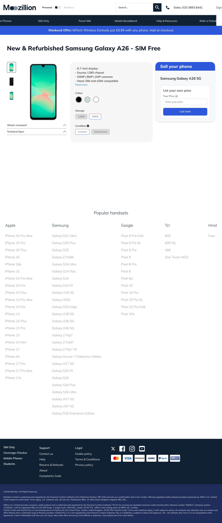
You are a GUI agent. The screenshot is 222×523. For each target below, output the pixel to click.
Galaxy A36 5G (63, 314)
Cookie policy (83, 453)
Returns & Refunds (51, 464)
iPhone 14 (12, 314)
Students (9, 463)
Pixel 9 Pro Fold (132, 236)
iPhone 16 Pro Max (18, 236)
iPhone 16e (13, 264)
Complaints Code (50, 476)
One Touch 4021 (177, 257)
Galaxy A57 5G (63, 406)
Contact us (46, 453)
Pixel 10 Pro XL (132, 300)
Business (69, 7)
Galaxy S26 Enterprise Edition (73, 413)
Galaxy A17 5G (63, 364)
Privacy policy (84, 464)
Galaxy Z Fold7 (63, 342)
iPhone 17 (12, 349)
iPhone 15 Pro (15, 285)
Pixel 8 (126, 271)
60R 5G (170, 243)
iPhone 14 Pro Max (18, 300)
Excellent (82, 131)
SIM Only (49, 21)
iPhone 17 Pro (15, 364)
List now (185, 111)
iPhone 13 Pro (15, 328)
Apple (10, 225)
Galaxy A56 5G (63, 328)
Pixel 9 (126, 257)
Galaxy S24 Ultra (64, 264)
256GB (95, 116)
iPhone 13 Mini (15, 342)
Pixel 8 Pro (128, 264)
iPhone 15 (12, 271)
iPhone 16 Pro (15, 243)
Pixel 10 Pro (129, 293)
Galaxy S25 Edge (64, 307)
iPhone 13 (12, 335)
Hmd (212, 225)
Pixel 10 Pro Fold (133, 307)
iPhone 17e (13, 378)
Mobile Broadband (131, 21)
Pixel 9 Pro (128, 250)
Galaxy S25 (60, 250)
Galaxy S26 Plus (64, 385)
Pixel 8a (127, 278)
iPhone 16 (12, 257)
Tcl (167, 225)
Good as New (100, 131)
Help (42, 459)
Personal (47, 7)
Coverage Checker (15, 452)
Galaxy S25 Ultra (64, 236)
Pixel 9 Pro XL (131, 243)
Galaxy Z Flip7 (62, 335)
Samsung (60, 225)
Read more (81, 84)
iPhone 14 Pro (15, 307)
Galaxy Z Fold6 (63, 257)
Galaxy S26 (60, 378)
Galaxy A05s (61, 300)
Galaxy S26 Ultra (64, 392)
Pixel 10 (127, 285)
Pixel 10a (128, 314)
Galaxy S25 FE (62, 371)
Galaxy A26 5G (63, 321)
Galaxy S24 (60, 278)
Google (127, 225)
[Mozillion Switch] (58, 7)
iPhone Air (12, 356)
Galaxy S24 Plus (64, 271)
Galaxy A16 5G (63, 293)
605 (168, 236)
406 (168, 250)
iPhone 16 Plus (16, 250)
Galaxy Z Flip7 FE (64, 349)
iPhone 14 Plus (16, 321)
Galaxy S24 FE (62, 285)
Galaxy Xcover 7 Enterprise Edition (76, 356)
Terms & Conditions (87, 459)
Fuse (211, 236)
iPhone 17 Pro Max (18, 371)
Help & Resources (172, 21)
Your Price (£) (170, 96)
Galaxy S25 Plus (64, 243)
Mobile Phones (12, 458)
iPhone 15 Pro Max (18, 278)
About (43, 470)
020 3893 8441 (192, 7)
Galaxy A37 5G (63, 399)
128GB (81, 116)
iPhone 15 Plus (16, 293)
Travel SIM (90, 21)
